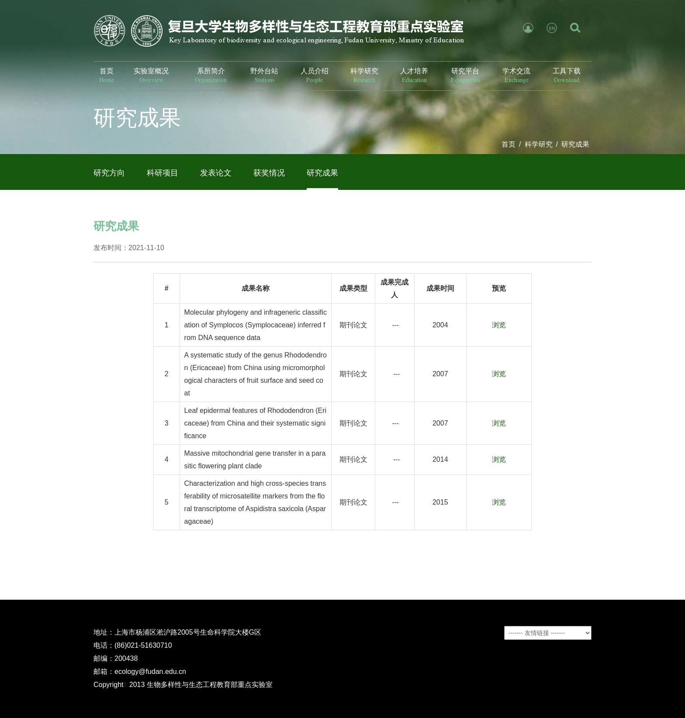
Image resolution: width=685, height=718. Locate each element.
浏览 (499, 325)
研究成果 (575, 144)
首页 (508, 144)
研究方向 (109, 172)
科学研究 (539, 144)
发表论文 (216, 172)
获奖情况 (269, 172)
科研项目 (162, 172)
